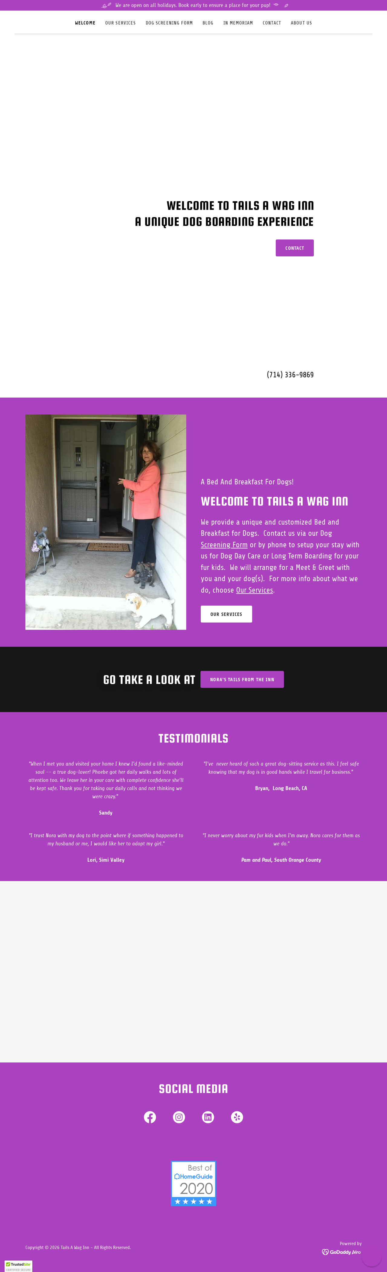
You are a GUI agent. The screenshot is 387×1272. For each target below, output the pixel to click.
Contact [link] (272, 23)
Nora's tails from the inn (242, 679)
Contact (294, 248)
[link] (149, 1118)
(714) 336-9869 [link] (290, 375)
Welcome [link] (85, 23)
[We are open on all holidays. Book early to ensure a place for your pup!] (193, 5)
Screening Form (224, 545)
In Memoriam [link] (238, 23)
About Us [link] (301, 23)
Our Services (254, 590)
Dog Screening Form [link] (169, 23)
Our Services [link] (120, 23)
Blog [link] (208, 23)
